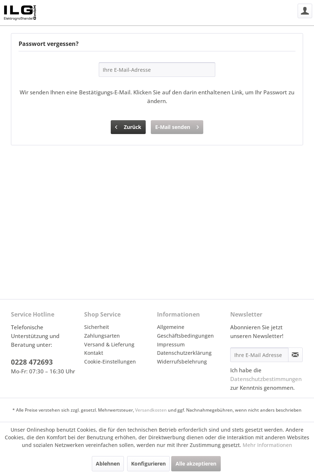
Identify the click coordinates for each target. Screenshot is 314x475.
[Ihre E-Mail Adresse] (259, 355)
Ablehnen (108, 463)
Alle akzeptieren (196, 463)
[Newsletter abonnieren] (295, 355)
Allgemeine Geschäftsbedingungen (185, 331)
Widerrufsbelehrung (182, 361)
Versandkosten (151, 410)
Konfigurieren (148, 463)
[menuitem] (305, 11)
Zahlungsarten (102, 335)
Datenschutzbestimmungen (266, 378)
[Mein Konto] (305, 11)
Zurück (128, 125)
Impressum (171, 344)
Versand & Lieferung (109, 344)
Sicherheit (96, 326)
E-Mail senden (177, 125)
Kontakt (93, 352)
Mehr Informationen (267, 444)
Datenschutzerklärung (184, 352)
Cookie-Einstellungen (110, 361)
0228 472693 (32, 362)
